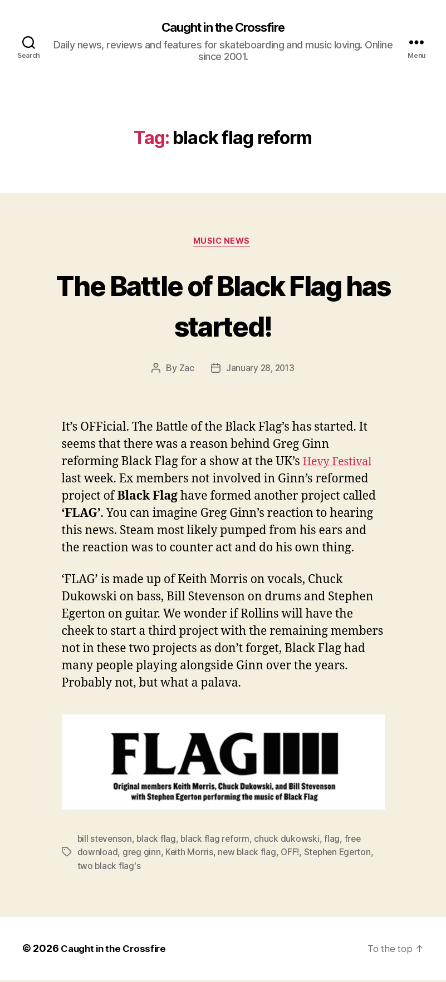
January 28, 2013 (260, 370)
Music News (223, 243)
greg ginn (141, 854)
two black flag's (109, 868)
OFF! (292, 854)
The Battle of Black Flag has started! (223, 306)
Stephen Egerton (341, 854)
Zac (185, 370)
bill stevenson (105, 841)
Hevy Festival (340, 464)
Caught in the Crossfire (223, 27)
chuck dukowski (289, 841)
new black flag (248, 854)
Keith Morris (190, 854)
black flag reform (217, 841)
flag (335, 841)
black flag (158, 841)
